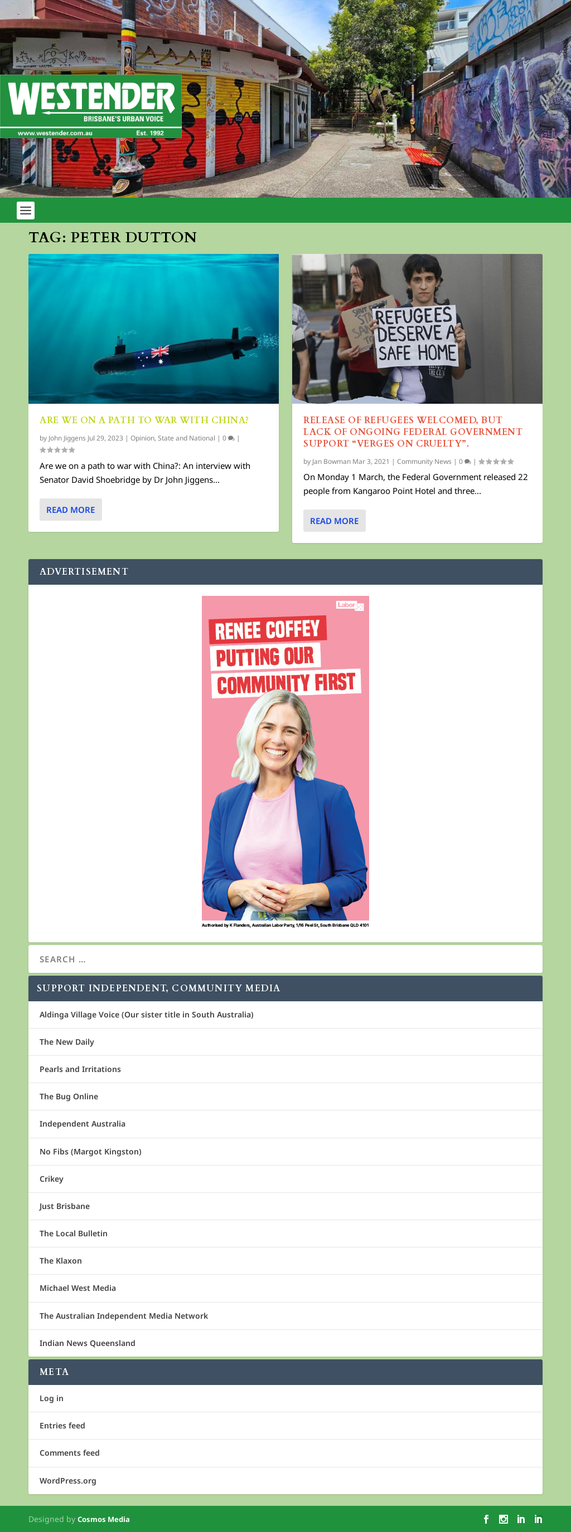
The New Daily (67, 1041)
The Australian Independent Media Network (124, 1315)
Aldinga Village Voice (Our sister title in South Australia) (147, 1014)
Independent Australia (82, 1123)
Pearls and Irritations (80, 1069)
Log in (52, 1398)
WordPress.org (68, 1480)
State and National (186, 438)
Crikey (52, 1178)
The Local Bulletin (74, 1233)
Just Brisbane (65, 1206)
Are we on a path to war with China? (145, 420)
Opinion (142, 438)
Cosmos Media (104, 1519)
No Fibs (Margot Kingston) (91, 1151)
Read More (70, 509)
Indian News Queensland (88, 1343)
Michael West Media (78, 1288)
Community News (424, 461)
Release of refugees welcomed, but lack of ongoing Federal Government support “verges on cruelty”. (412, 432)
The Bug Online (69, 1096)
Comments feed (70, 1452)
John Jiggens (67, 438)
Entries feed (62, 1425)
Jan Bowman (331, 461)
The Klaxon (61, 1260)
